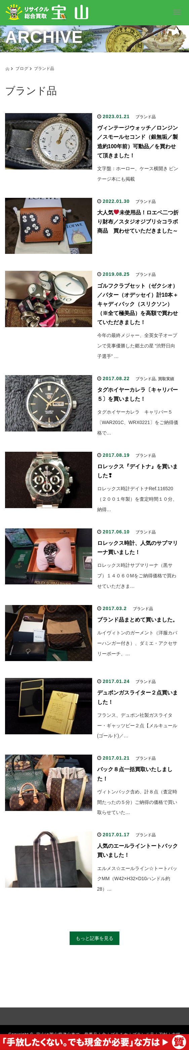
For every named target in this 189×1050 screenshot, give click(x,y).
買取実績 (166, 378)
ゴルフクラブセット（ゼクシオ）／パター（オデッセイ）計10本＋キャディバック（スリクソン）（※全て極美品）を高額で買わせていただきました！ (138, 304)
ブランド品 (146, 116)
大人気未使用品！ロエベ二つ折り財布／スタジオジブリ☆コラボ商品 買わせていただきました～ (138, 222)
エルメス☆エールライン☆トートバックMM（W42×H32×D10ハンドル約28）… (137, 879)
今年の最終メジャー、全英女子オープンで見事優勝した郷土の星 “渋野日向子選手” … (137, 346)
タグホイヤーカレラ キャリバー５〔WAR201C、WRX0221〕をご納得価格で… (137, 422)
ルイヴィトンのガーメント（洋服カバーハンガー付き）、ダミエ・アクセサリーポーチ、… (137, 643)
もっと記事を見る (94, 938)
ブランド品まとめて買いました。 (137, 620)
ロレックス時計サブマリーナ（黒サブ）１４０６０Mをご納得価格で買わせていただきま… (137, 575)
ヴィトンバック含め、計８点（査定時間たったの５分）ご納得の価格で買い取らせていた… (137, 802)
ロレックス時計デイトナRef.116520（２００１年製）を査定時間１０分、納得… (137, 499)
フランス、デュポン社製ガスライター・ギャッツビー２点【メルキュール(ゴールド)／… (137, 725)
